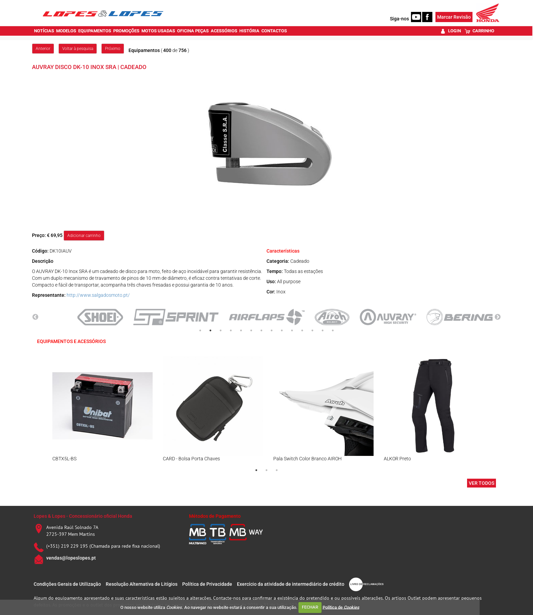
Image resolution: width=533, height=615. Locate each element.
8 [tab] (271, 330)
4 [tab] (230, 330)
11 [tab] (302, 330)
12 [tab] (312, 330)
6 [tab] (251, 330)
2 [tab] (210, 330)
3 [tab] (220, 330)
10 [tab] (292, 330)
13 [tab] (322, 330)
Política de (341, 607)
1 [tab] (200, 330)
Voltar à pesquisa (77, 48)
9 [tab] (281, 330)
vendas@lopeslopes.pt (71, 558)
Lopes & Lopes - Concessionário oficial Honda (83, 516)
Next (497, 317)
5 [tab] (241, 330)
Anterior (43, 48)
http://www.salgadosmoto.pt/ (98, 295)
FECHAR (310, 607)
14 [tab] (332, 330)
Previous (35, 317)
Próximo (112, 48)
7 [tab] (261, 330)
